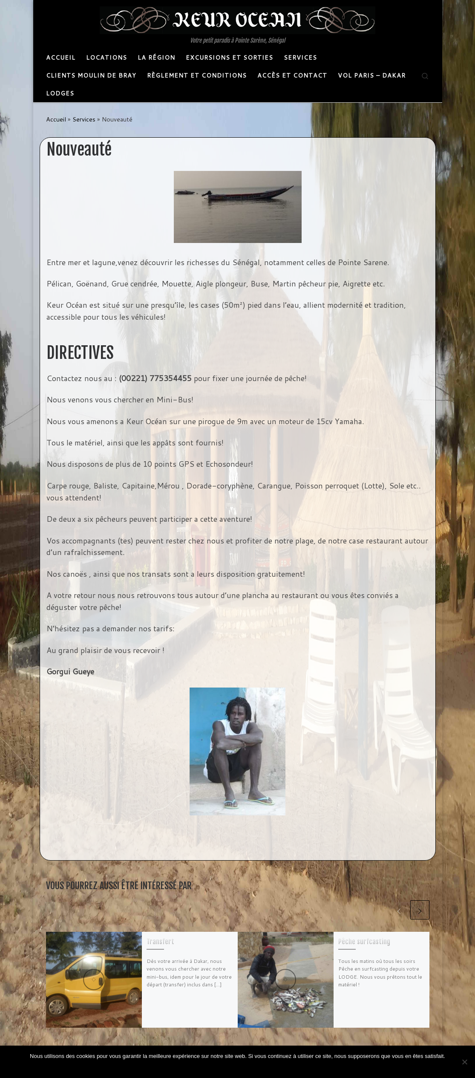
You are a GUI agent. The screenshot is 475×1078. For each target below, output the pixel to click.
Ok (205, 1067)
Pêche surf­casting (364, 941)
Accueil (56, 119)
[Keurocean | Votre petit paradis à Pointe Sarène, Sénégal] (237, 20)
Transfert (160, 941)
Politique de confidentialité (245, 1067)
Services (83, 119)
